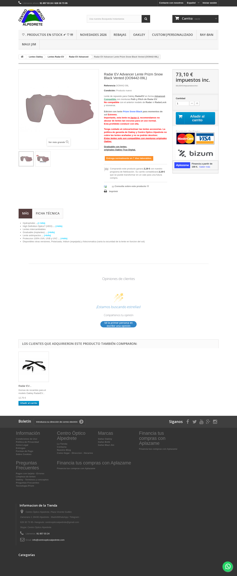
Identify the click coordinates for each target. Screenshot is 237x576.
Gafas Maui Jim (106, 445)
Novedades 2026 (93, 35)
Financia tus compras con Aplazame (158, 449)
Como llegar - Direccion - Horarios (75, 453)
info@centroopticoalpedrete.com (48, 540)
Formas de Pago (24, 451)
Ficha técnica (48, 213)
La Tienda (62, 444)
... (41, 223)
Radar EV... (24, 385)
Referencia (109, 85)
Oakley (139, 35)
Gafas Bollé (104, 442)
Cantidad (180, 98)
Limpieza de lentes (26, 476)
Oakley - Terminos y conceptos (32, 479)
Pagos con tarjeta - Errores (30, 473)
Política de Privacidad (27, 442)
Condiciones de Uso (26, 439)
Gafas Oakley (105, 439)
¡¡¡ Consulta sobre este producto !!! (130, 186)
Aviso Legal (22, 445)
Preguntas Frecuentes (27, 482)
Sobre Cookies (23, 454)
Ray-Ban (206, 35)
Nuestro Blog (64, 450)
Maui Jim (29, 44)
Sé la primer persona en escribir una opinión (118, 324)
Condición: (110, 90)
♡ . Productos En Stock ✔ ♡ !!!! (47, 35)
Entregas (20, 448)
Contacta (62, 447)
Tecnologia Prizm (25, 486)
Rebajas (120, 35)
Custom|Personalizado (172, 35)
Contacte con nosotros (171, 3)
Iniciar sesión (210, 3)
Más (25, 213)
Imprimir (113, 191)
